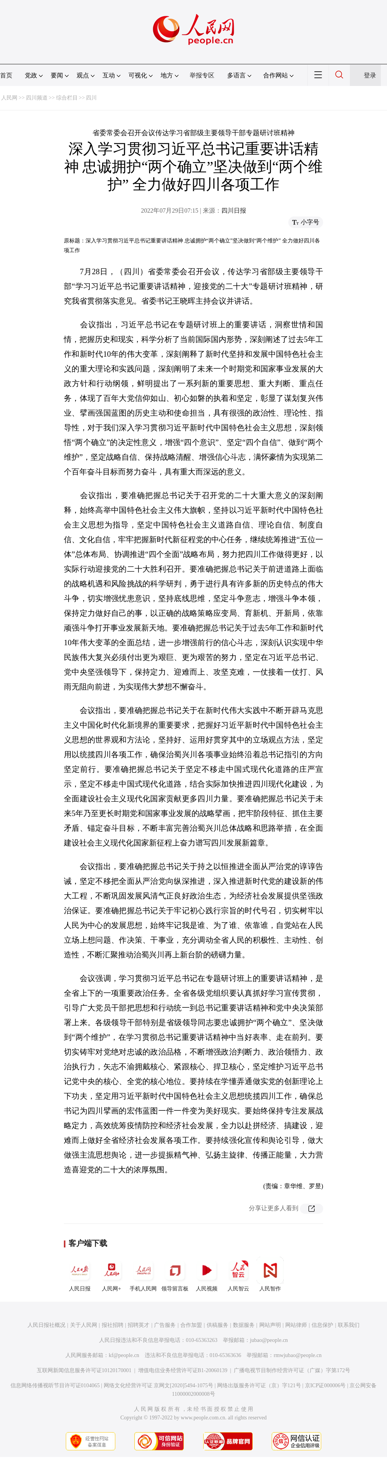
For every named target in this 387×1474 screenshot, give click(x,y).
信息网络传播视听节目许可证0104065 (55, 1385)
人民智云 (238, 1274)
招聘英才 (138, 1325)
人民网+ (111, 1274)
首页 (6, 75)
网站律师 (296, 1325)
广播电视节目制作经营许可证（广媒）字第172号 (292, 1370)
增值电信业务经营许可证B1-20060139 (183, 1370)
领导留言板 (174, 1274)
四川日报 (233, 210)
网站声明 (270, 1325)
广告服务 (165, 1325)
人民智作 (270, 1274)
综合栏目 (67, 98)
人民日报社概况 (46, 1325)
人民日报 (79, 1274)
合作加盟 (191, 1325)
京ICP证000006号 (325, 1385)
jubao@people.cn (269, 1340)
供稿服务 (217, 1325)
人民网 (9, 98)
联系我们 (349, 1325)
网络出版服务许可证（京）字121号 (259, 1385)
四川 (91, 98)
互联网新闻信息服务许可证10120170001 (84, 1370)
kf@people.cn (124, 1355)
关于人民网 (83, 1325)
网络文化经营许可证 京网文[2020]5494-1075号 (159, 1385)
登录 (370, 75)
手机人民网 (143, 1274)
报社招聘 (112, 1325)
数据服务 (244, 1325)
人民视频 (206, 1274)
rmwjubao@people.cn (298, 1355)
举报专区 (202, 75)
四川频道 (37, 98)
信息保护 (322, 1325)
